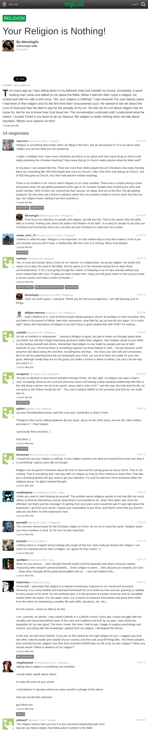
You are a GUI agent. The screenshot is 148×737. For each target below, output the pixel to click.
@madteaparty (41, 492)
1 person (20, 282)
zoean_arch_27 (26, 235)
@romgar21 (35, 374)
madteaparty (24, 492)
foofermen (23, 582)
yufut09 (21, 332)
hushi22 (21, 541)
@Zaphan (51, 312)
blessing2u (30, 42)
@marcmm (34, 141)
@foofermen (37, 582)
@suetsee (32, 258)
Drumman (22, 454)
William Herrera (35, 312)
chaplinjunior (24, 662)
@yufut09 (32, 332)
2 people (7, 125)
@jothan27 (34, 720)
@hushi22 (32, 541)
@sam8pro (34, 560)
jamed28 (21, 522)
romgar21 (22, 373)
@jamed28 (34, 522)
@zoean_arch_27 (46, 235)
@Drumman (36, 454)
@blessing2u (23, 46)
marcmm (22, 141)
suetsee (21, 258)
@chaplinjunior (42, 662)
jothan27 (22, 720)
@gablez (30, 408)
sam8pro (22, 559)
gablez (20, 408)
